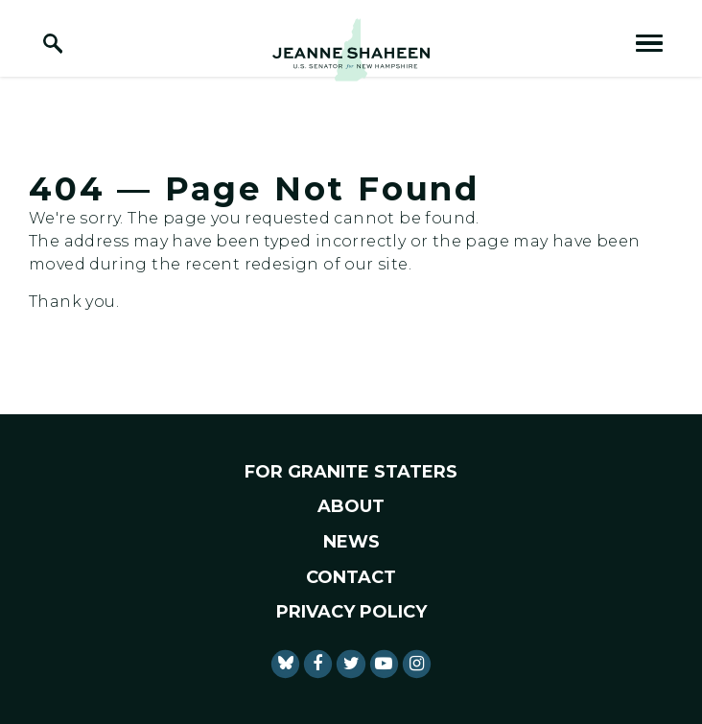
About (351, 506)
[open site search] (53, 43)
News (351, 541)
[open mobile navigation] (649, 43)
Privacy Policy (351, 611)
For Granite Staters (351, 471)
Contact (351, 577)
